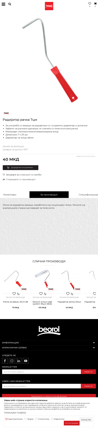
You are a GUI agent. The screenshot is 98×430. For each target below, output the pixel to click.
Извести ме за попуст (86, 156)
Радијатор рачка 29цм (69, 302)
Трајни (30, 419)
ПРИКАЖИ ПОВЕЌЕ (15, 412)
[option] (49, 60)
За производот (49, 194)
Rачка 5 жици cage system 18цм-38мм (42, 303)
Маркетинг (59, 419)
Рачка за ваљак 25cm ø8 (15, 302)
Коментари (9, 194)
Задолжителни (15, 419)
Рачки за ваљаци (13, 146)
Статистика (43, 419)
